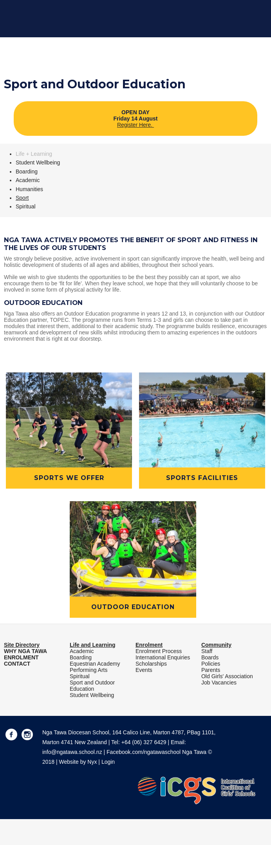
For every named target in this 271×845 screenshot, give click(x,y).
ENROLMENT (21, 657)
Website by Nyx (78, 762)
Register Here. (135, 125)
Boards (210, 657)
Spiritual (26, 206)
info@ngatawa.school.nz (72, 752)
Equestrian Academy (95, 664)
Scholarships (151, 664)
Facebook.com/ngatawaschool (144, 752)
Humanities (29, 189)
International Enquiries (163, 657)
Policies (210, 664)
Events (144, 670)
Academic (28, 180)
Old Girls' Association (227, 676)
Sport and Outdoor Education (92, 685)
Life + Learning (34, 154)
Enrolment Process (159, 651)
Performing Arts (88, 670)
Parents (210, 670)
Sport (22, 198)
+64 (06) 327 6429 (143, 742)
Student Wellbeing (38, 162)
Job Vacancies (219, 682)
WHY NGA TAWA (25, 651)
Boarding (27, 171)
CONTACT (17, 664)
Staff (207, 651)
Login (108, 762)
